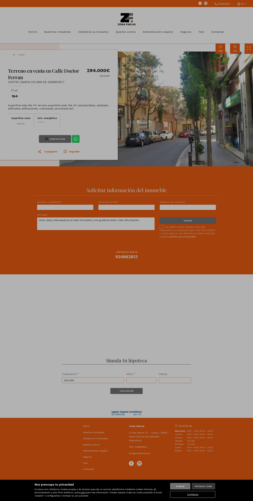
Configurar (192, 494)
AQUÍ (83, 492)
